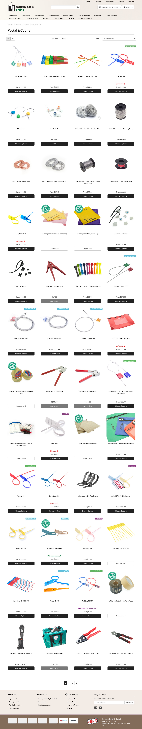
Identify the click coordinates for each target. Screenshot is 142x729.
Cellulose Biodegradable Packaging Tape (21, 392)
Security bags (39, 15)
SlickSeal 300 (87, 548)
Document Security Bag (54, 653)
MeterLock (21, 129)
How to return (14, 708)
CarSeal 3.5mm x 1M (88, 339)
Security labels (54, 15)
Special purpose (68, 15)
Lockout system (111, 15)
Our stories (98, 1)
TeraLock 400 (54, 601)
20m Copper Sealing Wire (21, 181)
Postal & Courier (35, 24)
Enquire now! (54, 249)
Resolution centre (15, 705)
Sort (97, 39)
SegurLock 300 (21, 548)
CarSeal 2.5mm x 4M (54, 339)
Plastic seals (26, 15)
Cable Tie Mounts (121, 234)
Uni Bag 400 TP (87, 601)
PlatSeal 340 (121, 76)
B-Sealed (117, 719)
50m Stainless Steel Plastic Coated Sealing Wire (88, 182)
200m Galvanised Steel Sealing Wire (87, 129)
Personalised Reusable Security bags (121, 443)
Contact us (131, 1)
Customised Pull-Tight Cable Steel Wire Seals (121, 392)
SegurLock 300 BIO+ (54, 548)
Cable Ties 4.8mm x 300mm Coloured (88, 286)
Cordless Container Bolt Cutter (21, 653)
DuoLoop (54, 443)
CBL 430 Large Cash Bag (120, 339)
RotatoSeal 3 (54, 129)
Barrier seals (13, 15)
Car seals (71, 18)
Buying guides (110, 1)
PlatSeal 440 (21, 496)
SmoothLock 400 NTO (21, 601)
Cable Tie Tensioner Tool (54, 286)
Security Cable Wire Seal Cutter (88, 653)
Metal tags (98, 15)
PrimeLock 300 (54, 496)
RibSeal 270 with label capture (120, 496)
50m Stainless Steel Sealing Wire (121, 181)
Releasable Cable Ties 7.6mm (88, 496)
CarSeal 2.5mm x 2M (21, 339)
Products (87, 1)
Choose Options (21, 91)
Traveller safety (84, 15)
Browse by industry (85, 18)
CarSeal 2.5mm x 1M (121, 286)
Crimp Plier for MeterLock (88, 391)
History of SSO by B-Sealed (47, 699)
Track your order (14, 702)
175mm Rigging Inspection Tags (54, 76)
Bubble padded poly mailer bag (87, 234)
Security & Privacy (73, 705)
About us (121, 1)
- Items (108, 7)
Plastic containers (15, 18)
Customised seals (32, 18)
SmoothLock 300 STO (121, 548)
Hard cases (46, 18)
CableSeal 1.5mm (21, 76)
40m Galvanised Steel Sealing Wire (54, 181)
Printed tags (59, 18)
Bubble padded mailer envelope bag (54, 234)
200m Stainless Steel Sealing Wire (121, 129)
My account (13, 699)
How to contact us (44, 705)
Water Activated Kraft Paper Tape (121, 601)
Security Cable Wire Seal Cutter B (121, 653)
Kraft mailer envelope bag (88, 443)
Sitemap (69, 708)
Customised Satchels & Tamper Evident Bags (21, 444)
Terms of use (71, 702)
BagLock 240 (21, 234)
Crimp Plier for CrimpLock (54, 391)
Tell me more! (21, 458)
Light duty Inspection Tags (87, 76)
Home (10, 24)
